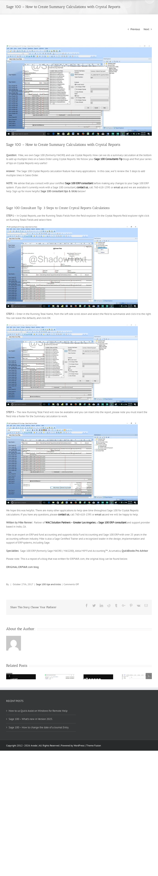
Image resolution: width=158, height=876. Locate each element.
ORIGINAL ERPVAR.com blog (22, 567)
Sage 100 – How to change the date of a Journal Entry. (39, 727)
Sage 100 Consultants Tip (108, 159)
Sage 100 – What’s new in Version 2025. (31, 719)
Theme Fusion (93, 745)
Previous (135, 29)
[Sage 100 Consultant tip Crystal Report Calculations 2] (79, 90)
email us (118, 187)
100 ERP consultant (82, 183)
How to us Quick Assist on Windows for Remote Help (38, 711)
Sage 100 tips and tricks (48, 584)
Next (146, 29)
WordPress (79, 745)
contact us (82, 187)
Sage (68, 183)
